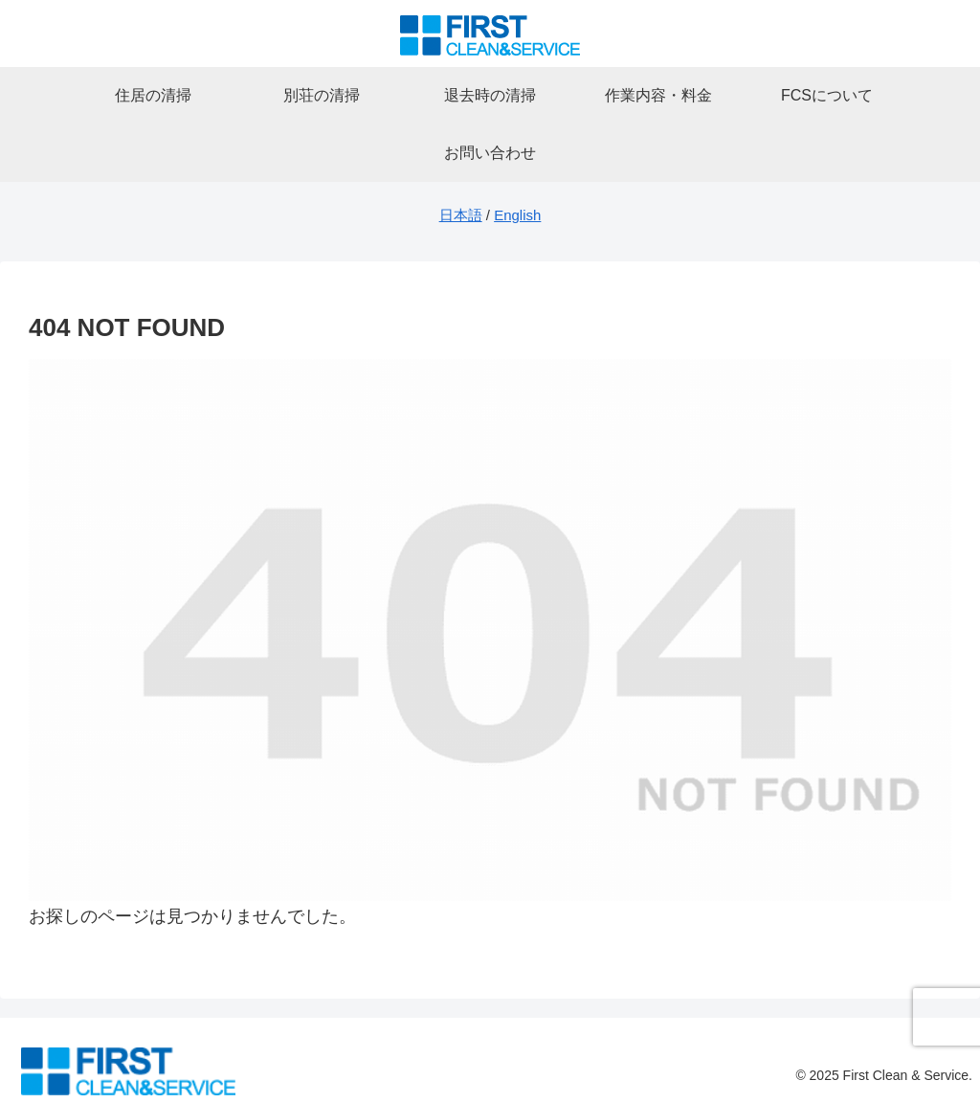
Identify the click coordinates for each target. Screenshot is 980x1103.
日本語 (460, 215)
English (517, 215)
